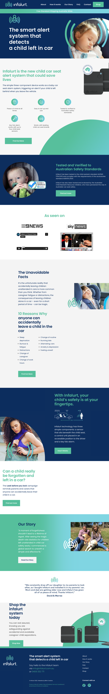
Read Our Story (27, 560)
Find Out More (18, 141)
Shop (84, 671)
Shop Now (16, 643)
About (84, 656)
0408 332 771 (38, 671)
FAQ (83, 665)
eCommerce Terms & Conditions (38, 686)
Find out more (65, 193)
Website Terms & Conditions (55, 684)
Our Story (85, 662)
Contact (85, 668)
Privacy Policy (33, 684)
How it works (87, 659)
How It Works (63, 451)
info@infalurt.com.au (43, 668)
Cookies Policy (42, 684)
